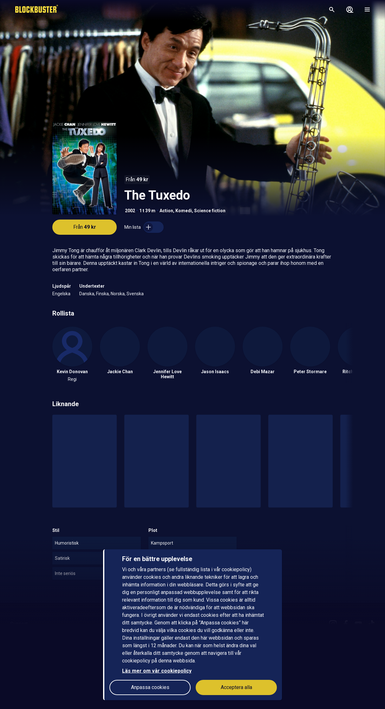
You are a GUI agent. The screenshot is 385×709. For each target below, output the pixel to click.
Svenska (135, 293)
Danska (86, 293)
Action (166, 210)
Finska (102, 293)
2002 (130, 210)
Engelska (61, 293)
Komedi (183, 210)
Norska (118, 293)
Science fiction (209, 210)
